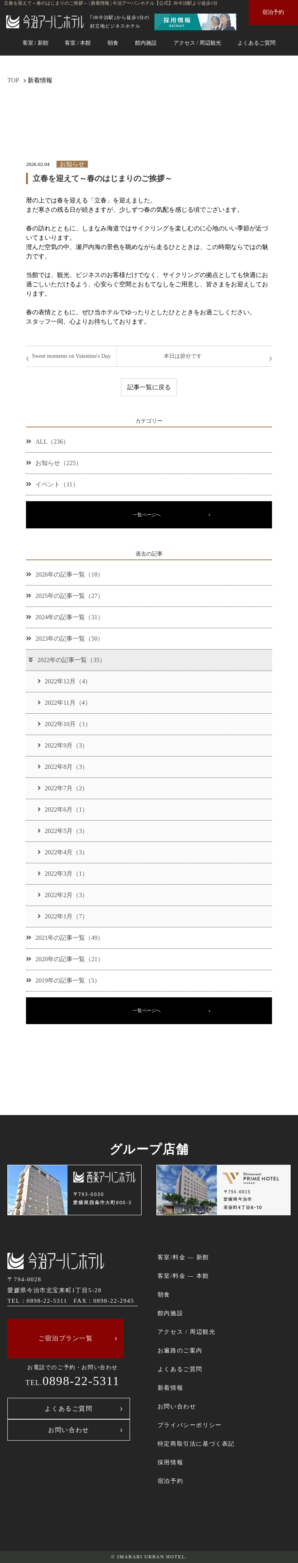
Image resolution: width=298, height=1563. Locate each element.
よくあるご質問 (256, 43)
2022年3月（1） (63, 873)
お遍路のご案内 (180, 1350)
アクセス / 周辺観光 (197, 43)
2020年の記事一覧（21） (65, 959)
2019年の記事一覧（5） (63, 980)
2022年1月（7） (63, 916)
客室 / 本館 (78, 43)
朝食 (112, 43)
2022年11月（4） (64, 702)
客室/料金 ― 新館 (183, 1257)
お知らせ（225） (54, 463)
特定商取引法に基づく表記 (196, 1443)
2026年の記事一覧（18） (65, 574)
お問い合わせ (68, 1430)
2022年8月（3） (63, 766)
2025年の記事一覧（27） (65, 595)
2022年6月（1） (63, 809)
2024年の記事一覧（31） (65, 617)
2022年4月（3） (63, 852)
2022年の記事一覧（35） (67, 660)
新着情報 (170, 1387)
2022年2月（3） (63, 895)
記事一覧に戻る (149, 387)
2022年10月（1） (64, 724)
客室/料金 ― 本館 (183, 1275)
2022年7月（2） (63, 788)
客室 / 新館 (36, 43)
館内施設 (146, 43)
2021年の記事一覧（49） (65, 937)
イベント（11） (52, 484)
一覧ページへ (147, 515)
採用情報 (170, 1462)
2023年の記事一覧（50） (65, 638)
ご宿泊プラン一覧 (65, 1338)
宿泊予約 (273, 12)
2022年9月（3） (63, 745)
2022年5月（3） (63, 831)
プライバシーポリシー (190, 1425)
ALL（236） (47, 441)
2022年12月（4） (64, 681)
